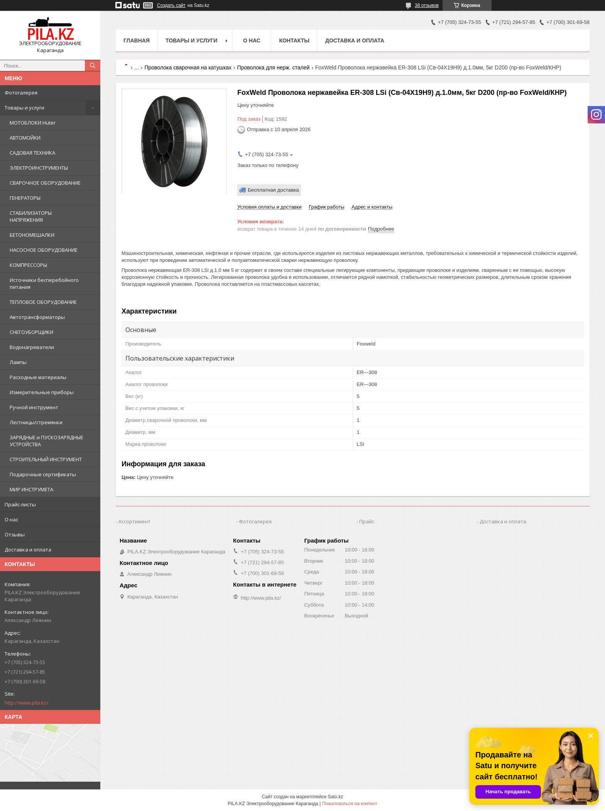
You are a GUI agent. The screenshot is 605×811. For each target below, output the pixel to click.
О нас (11, 519)
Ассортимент (134, 521)
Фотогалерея (21, 92)
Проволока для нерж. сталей (273, 67)
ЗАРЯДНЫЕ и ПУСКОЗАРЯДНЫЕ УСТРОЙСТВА (46, 441)
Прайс (366, 521)
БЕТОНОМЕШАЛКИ (32, 234)
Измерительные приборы (42, 392)
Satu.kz (335, 796)
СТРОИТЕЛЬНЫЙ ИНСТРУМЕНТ (46, 459)
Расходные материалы (38, 377)
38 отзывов (427, 5)
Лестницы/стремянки (36, 422)
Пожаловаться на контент (349, 803)
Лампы (18, 362)
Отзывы (15, 534)
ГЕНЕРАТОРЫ (25, 197)
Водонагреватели (32, 347)
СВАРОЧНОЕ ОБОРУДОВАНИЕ (45, 182)
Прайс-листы (20, 504)
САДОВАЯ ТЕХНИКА (32, 152)
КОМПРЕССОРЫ (28, 264)
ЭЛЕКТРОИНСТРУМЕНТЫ (39, 167)
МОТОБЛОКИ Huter (33, 122)
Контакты (294, 40)
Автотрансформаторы (37, 317)
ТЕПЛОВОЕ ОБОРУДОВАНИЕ (43, 301)
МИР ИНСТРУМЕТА (31, 489)
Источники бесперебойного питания (44, 283)
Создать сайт (171, 5)
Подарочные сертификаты (43, 474)
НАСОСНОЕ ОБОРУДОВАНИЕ (44, 249)
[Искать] (92, 65)
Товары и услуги (24, 107)
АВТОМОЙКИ (25, 137)
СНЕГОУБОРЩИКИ (31, 332)
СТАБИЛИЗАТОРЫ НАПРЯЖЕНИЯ (31, 216)
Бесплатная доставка (273, 190)
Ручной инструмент (34, 407)
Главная (136, 40)
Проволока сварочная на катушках (188, 67)
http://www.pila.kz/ (27, 702)
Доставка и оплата (28, 549)
